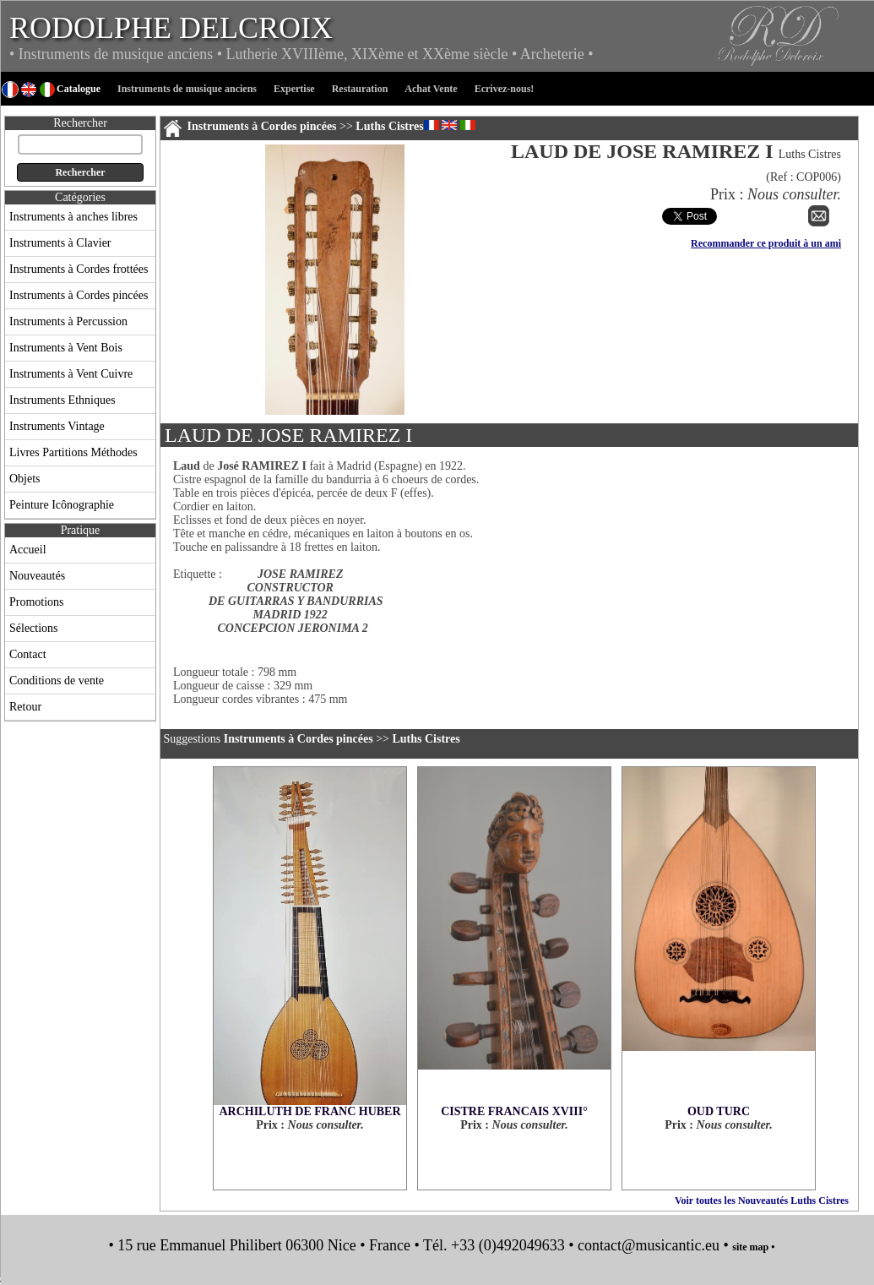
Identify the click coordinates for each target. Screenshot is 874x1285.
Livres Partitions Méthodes (73, 452)
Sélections (33, 628)
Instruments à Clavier (60, 243)
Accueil (27, 549)
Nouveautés (37, 575)
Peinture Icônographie (61, 504)
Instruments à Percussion (68, 321)
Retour (25, 706)
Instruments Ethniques (62, 400)
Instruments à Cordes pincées (78, 295)
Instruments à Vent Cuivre (71, 374)
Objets (25, 478)
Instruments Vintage (57, 426)
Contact (27, 654)
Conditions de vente (56, 680)
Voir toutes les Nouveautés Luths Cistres (762, 1200)
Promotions (36, 602)
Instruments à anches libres (73, 216)
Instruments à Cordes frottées (78, 269)
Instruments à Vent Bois (65, 347)
